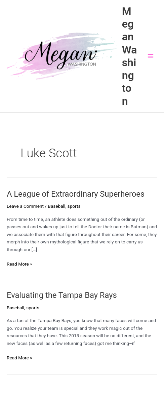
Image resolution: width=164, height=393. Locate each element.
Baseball (56, 206)
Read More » (19, 264)
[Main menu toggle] (151, 56)
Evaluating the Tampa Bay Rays (62, 295)
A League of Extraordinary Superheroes (76, 194)
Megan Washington (129, 56)
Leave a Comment (25, 206)
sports (73, 206)
